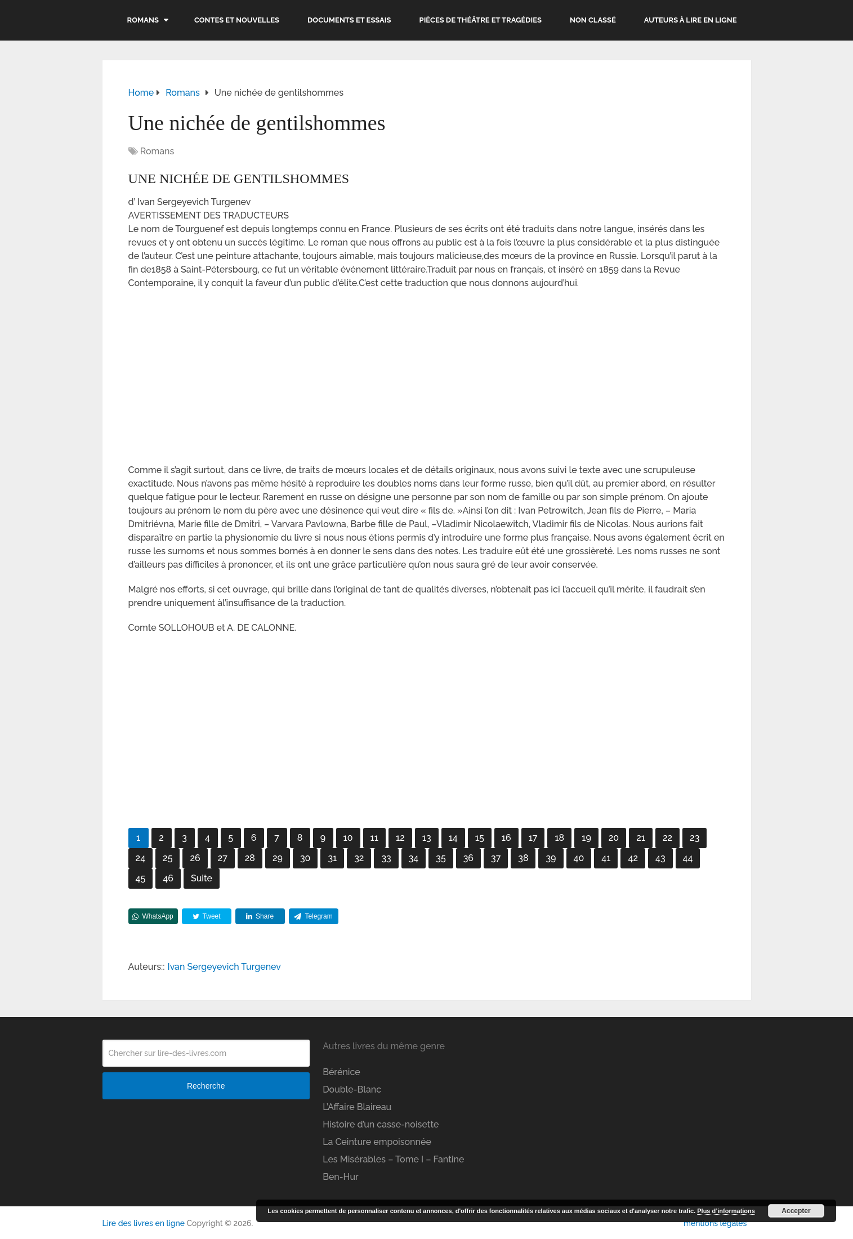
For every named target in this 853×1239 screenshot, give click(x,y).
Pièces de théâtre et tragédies (480, 20)
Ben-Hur (341, 1176)
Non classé (593, 20)
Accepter (795, 1211)
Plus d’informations (726, 1210)
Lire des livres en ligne (143, 1223)
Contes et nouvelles (236, 20)
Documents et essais (349, 20)
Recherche (206, 1085)
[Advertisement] (426, 380)
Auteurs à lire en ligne (690, 20)
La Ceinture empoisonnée (377, 1142)
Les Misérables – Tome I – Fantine (393, 1159)
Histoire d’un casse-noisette (381, 1124)
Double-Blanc (352, 1089)
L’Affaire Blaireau (357, 1107)
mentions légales (715, 1223)
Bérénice (341, 1072)
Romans (143, 20)
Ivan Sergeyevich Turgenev (224, 966)
